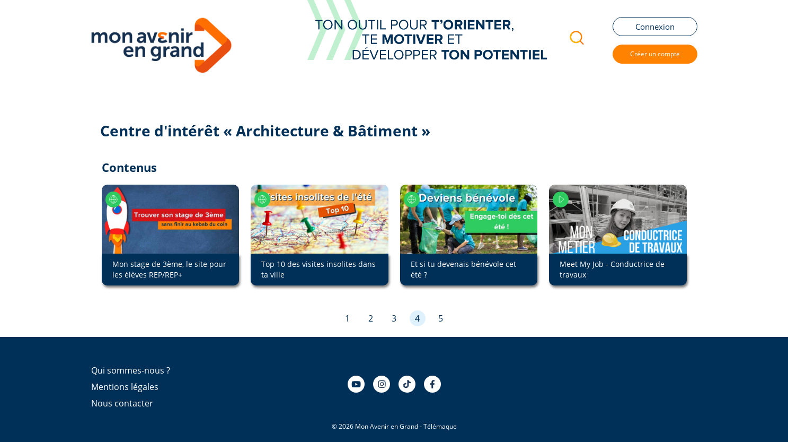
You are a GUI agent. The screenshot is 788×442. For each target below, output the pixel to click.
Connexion (655, 26)
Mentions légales (124, 387)
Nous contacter (122, 403)
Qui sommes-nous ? (130, 370)
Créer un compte (655, 53)
